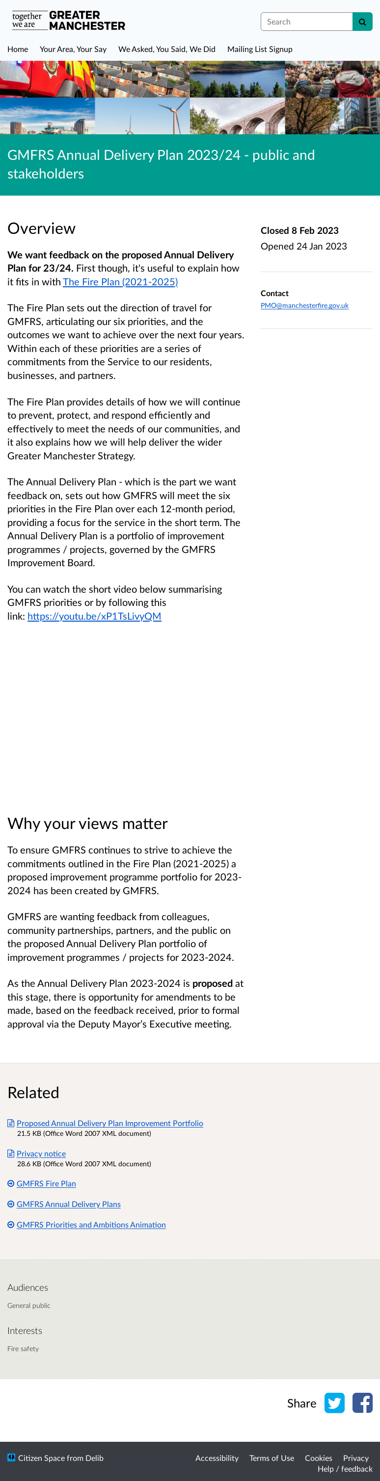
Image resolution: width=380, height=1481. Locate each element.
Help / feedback (345, 1468)
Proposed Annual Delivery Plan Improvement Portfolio (105, 1123)
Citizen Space (41, 1457)
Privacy (356, 1457)
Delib (94, 1457)
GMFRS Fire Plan (41, 1183)
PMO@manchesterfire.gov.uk (305, 305)
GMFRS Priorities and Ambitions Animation (86, 1224)
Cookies (318, 1457)
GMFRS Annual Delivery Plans (64, 1203)
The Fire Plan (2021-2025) (120, 281)
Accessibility (217, 1457)
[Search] (363, 21)
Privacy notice (36, 1153)
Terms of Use (271, 1457)
